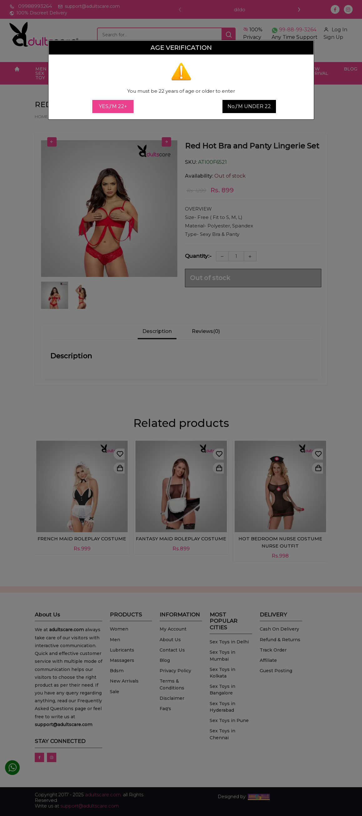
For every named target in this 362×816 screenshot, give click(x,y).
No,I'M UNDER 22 (249, 106)
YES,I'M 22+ (113, 106)
